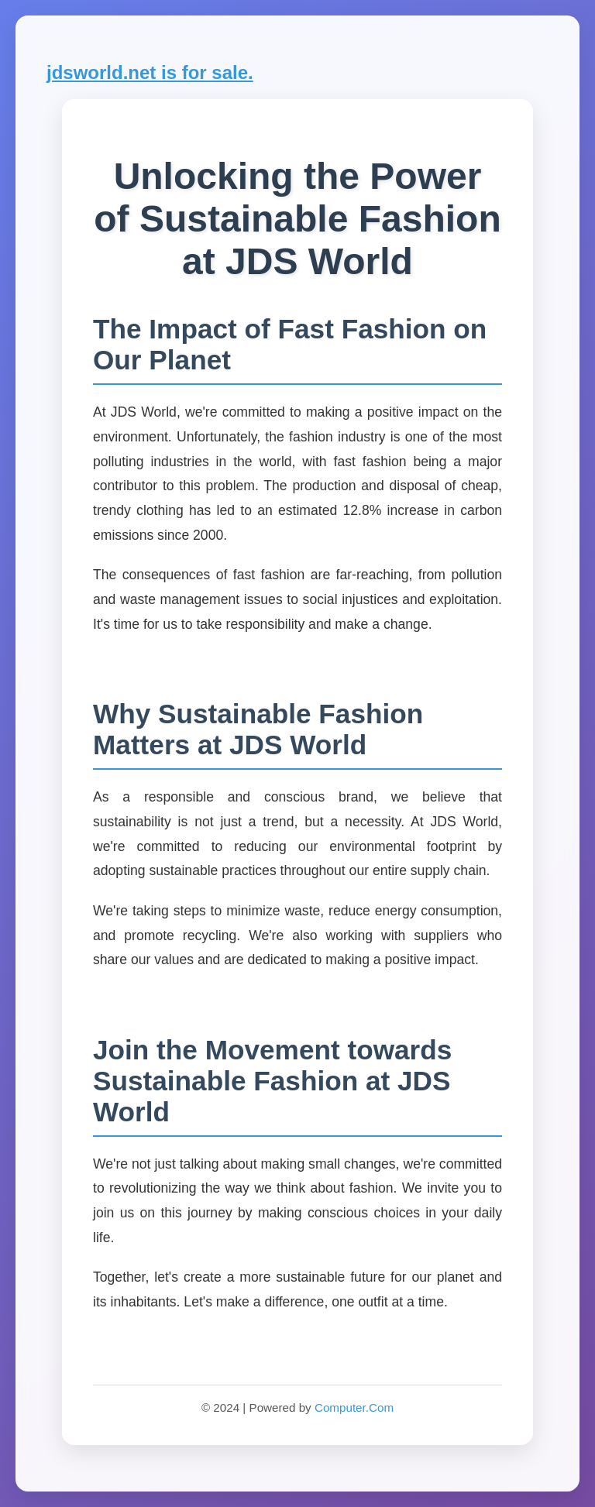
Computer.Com (354, 1407)
